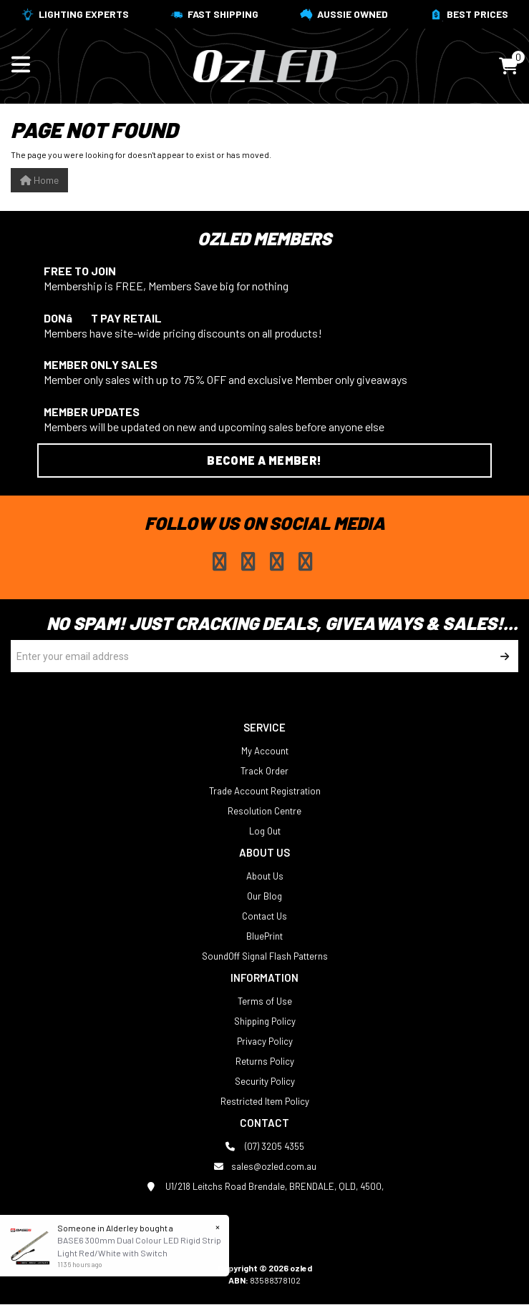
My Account (264, 751)
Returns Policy (265, 1061)
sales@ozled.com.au (264, 1166)
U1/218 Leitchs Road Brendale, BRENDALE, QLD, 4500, (264, 1186)
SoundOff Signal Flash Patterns (265, 956)
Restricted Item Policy (264, 1101)
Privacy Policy (265, 1041)
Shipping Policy (265, 1021)
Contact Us (264, 916)
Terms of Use (265, 1001)
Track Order (264, 771)
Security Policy (265, 1081)
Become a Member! (264, 460)
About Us (264, 876)
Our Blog (264, 896)
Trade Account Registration (265, 791)
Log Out (265, 831)
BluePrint (264, 936)
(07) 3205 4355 (264, 1146)
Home (39, 180)
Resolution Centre (264, 811)
